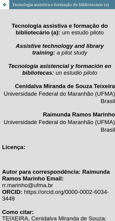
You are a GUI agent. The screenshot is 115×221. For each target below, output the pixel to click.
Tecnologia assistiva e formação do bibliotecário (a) (60, 4)
